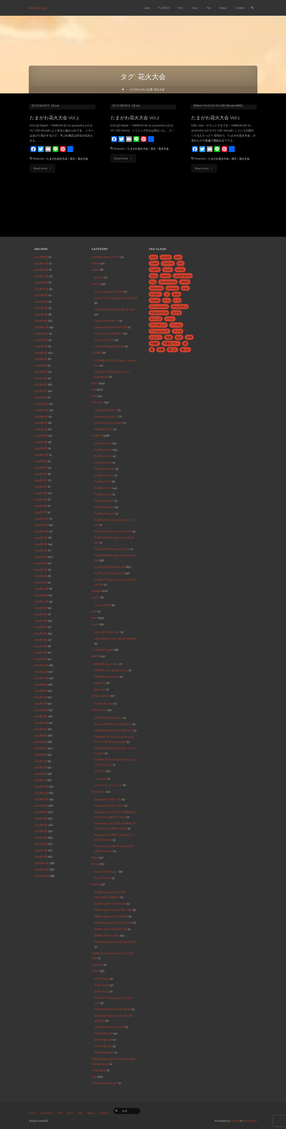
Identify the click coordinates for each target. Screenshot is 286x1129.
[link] (252, 8)
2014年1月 (40, 582)
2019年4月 (41, 340)
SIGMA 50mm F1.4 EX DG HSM (113, 922)
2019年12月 (41, 327)
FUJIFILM (97, 435)
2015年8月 (40, 467)
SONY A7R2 (101, 979)
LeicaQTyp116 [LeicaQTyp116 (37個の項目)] (183, 275)
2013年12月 (41, 588)
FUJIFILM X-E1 (103, 443)
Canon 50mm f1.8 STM (108, 291)
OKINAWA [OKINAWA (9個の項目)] (156, 288)
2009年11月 (41, 869)
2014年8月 (40, 544)
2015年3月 (40, 499)
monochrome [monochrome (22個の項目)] (168, 281)
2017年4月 (40, 378)
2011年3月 (40, 767)
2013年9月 (40, 608)
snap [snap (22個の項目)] (185, 288)
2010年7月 (40, 818)
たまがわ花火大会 (58, 198)
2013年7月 (40, 620)
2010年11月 (41, 793)
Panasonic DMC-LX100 (109, 805)
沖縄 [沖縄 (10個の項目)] (160, 349)
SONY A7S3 (101, 991)
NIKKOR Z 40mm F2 (106, 677)
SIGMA (95, 884)
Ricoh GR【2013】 (106, 871)
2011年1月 (40, 780)
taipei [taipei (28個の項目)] (176, 294)
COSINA (96, 353)
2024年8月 (41, 257)
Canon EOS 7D (104, 340)
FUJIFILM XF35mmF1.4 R (109, 573)
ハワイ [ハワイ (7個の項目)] (170, 318)
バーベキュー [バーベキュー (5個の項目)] (158, 324)
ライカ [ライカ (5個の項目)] (177, 331)
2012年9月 (40, 684)
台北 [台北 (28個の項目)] (178, 337)
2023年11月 (41, 269)
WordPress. (250, 1121)
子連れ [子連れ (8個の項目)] (154, 343)
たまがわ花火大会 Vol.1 (216, 157)
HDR (94, 611)
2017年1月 (40, 397)
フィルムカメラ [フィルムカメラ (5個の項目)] (159, 331)
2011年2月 (40, 774)
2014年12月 (41, 518)
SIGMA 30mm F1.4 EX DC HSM (113, 910)
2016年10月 (41, 410)
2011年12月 (41, 710)
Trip (93, 1077)
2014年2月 (40, 576)
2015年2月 (40, 506)
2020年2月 (41, 314)
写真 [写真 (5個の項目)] (168, 337)
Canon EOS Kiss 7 (105, 410)
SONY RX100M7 (104, 1052)
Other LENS (98, 710)
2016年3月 (40, 448)
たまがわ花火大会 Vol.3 (55, 157)
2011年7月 (40, 742)
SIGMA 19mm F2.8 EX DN (110, 903)
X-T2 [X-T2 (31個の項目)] (177, 300)
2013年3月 (40, 646)
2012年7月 (40, 697)
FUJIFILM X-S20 (104, 475)
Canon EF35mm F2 (106, 321)
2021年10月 (41, 289)
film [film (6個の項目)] (180, 263)
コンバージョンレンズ (108, 785)
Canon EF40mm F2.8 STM (110, 327)
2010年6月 (41, 825)
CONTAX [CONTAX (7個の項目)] (168, 263)
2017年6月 (40, 372)
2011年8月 (40, 735)
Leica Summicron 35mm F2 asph (115, 638)
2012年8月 (40, 691)
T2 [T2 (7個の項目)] (166, 294)
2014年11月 (41, 525)
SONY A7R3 (101, 985)
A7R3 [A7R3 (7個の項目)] (153, 257)
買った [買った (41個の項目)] (185, 349)
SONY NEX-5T (103, 1046)
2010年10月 (41, 799)
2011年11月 (40, 716)
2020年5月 (41, 295)
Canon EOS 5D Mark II (108, 333)
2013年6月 (40, 627)
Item (94, 618)
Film (94, 396)
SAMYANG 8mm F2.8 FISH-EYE (113, 730)
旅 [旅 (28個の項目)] (185, 343)
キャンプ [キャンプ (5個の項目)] (155, 318)
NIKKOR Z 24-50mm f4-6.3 (111, 670)
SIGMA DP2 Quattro (106, 935)
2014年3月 (40, 569)
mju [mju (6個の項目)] (152, 281)
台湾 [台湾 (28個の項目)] (189, 337)
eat (57, 144)
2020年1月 (40, 321)
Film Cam (97, 402)
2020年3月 (41, 308)
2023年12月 (41, 263)
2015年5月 (40, 486)
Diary (94, 383)
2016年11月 (41, 404)
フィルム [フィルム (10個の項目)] (176, 324)
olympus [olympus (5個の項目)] (172, 288)
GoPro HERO (102, 605)
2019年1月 (40, 359)
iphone (98, 277)
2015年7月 (40, 474)
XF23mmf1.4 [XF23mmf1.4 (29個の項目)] (179, 306)
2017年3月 (40, 384)
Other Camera (100, 696)
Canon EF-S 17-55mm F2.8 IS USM (115, 298)
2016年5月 (40, 442)
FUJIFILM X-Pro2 (104, 469)
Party (94, 857)
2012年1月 (40, 703)
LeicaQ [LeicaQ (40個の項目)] (165, 275)
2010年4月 (40, 837)
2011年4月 (40, 761)
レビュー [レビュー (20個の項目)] (155, 337)
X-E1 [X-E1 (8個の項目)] (166, 300)
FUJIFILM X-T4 (103, 494)
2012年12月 (41, 665)
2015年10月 (41, 455)
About (92, 1113)
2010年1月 (40, 856)
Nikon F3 (99, 683)
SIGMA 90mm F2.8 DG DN (110, 929)
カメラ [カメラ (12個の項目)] (176, 312)
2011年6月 (40, 748)
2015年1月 (40, 512)
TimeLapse (98, 1070)
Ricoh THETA (102, 878)
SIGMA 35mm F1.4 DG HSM (111, 916)
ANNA (95, 263)
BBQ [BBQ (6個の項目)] (178, 257)
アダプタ (99, 771)
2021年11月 (41, 282)
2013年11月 (41, 595)
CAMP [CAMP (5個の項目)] (153, 263)
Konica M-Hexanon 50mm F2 (112, 724)
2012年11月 (41, 672)
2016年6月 (41, 435)
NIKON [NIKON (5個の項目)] (185, 281)
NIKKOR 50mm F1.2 (106, 664)
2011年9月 (40, 729)
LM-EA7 (102, 779)
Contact (106, 1113)
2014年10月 (41, 531)
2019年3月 (40, 346)
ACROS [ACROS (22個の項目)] (166, 257)
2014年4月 (40, 563)
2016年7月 (40, 429)
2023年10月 (41, 276)
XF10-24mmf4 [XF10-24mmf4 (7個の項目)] (158, 306)
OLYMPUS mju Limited (108, 423)
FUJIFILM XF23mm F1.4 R (109, 567)
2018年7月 (40, 365)
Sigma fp (97, 964)
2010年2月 (40, 850)
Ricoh (95, 864)
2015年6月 (40, 480)
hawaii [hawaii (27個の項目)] (167, 269)
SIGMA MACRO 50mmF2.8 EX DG (115, 942)
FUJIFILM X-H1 (103, 462)
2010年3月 (40, 844)
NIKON (95, 656)
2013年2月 (40, 652)
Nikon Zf (99, 689)
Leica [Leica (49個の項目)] (153, 275)
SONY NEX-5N (103, 1033)
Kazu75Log (37, 8)
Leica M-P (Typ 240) (107, 632)
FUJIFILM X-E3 (103, 456)
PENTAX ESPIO (103, 429)
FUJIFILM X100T (104, 507)
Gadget (96, 591)
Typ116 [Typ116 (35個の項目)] (154, 300)
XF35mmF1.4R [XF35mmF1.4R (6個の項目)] (158, 312)
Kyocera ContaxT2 (106, 416)
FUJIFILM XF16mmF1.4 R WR (112, 549)
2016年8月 (41, 423)
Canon (95, 284)
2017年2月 (40, 391)
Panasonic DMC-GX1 (209, 140)
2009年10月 (41, 876)
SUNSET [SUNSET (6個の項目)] (155, 294)
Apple (95, 269)
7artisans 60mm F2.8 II (105, 257)
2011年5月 (40, 754)
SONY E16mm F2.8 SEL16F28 (112, 1009)
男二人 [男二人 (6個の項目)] (172, 349)
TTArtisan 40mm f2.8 (104, 1083)
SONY (95, 971)
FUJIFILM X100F (104, 501)
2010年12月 (41, 786)
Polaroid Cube (103, 703)
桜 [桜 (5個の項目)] (151, 349)
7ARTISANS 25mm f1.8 (108, 718)
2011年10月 (41, 723)
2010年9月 (41, 805)
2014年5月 (40, 557)
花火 (74, 198)
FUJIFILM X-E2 (103, 450)
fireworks (39, 198)
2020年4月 (41, 301)
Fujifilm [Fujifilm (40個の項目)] (154, 269)
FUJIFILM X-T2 (103, 488)
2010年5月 (40, 831)
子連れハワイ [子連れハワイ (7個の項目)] (171, 343)
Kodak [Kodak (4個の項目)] (180, 269)
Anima (235, 1121)
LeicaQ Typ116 (103, 650)
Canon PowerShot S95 (109, 346)
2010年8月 (40, 812)
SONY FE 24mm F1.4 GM (109, 1027)
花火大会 (85, 198)
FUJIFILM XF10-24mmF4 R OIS (113, 531)
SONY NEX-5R (103, 1040)
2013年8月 (40, 614)
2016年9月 (41, 416)
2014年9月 (41, 537)
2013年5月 (40, 633)
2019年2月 (40, 353)
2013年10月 (41, 601)
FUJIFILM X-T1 (102, 481)
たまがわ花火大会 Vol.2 (136, 157)
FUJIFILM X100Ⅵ (104, 513)
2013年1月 (40, 659)
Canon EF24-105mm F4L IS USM (114, 309)
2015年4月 (40, 493)
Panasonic (98, 791)
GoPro (95, 597)
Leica (94, 624)
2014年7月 (40, 550)
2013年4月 (40, 640)
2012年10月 (41, 678)
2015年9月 (40, 461)
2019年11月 (41, 333)
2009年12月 (41, 863)
